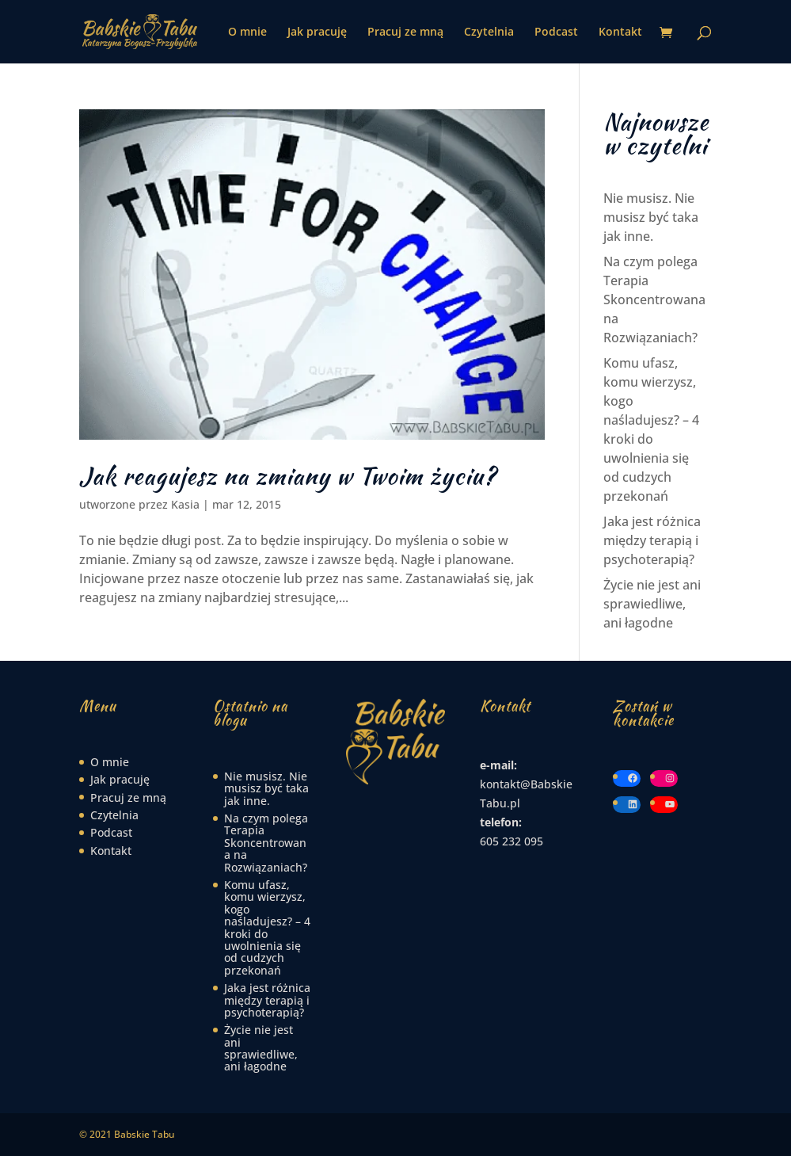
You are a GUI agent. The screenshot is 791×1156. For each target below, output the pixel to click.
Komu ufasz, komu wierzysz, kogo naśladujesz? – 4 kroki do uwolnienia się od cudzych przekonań (267, 927)
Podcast (556, 32)
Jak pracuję (317, 32)
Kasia (185, 504)
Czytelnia (489, 32)
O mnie (247, 32)
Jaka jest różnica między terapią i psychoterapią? (652, 540)
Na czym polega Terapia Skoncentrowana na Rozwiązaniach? (654, 299)
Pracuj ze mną (405, 32)
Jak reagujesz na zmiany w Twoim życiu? (287, 475)
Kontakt (620, 32)
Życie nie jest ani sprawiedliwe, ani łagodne (652, 603)
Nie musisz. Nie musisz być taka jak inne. (650, 217)
